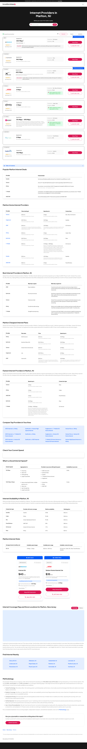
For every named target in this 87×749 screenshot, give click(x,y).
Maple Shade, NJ (33, 663)
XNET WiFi (8, 262)
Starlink (7, 256)
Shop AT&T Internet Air (30, 592)
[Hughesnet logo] (8, 151)
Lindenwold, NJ (13, 663)
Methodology (62, 709)
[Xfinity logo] (8, 105)
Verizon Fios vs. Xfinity (71, 428)
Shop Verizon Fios (57, 589)
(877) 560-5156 (75, 93)
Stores (81, 608)
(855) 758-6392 (75, 139)
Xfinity (7, 232)
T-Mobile (8, 243)
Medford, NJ (52, 663)
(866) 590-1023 (75, 45)
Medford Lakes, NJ (73, 663)
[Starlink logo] (8, 73)
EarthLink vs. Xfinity (30, 434)
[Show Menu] (83, 4)
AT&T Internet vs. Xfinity (11, 428)
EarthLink (8, 238)
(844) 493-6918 (75, 77)
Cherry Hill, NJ (12, 660)
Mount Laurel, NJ (33, 666)
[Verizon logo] (8, 89)
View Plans (75, 42)
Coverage (74, 608)
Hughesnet (8, 220)
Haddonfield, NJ (53, 660)
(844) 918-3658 (75, 124)
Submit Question (13, 722)
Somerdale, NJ (52, 666)
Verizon (7, 214)
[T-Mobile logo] (8, 120)
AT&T (7, 225)
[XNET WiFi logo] (8, 138)
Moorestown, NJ (13, 666)
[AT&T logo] (8, 42)
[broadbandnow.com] (9, 4)
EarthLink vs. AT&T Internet (32, 439)
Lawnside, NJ (71, 660)
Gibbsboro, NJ (32, 660)
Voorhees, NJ (71, 666)
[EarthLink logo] (8, 58)
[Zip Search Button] (55, 25)
